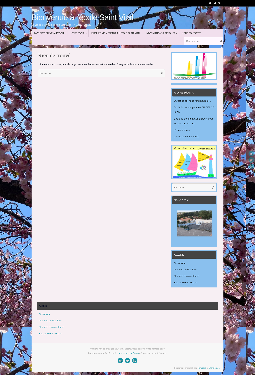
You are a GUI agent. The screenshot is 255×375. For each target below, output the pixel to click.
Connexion (180, 263)
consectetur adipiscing (128, 353)
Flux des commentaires (186, 276)
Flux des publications (185, 269)
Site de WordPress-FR (186, 282)
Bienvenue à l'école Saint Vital (82, 17)
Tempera (202, 368)
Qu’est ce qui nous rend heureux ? (192, 100)
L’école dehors (182, 130)
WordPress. (214, 368)
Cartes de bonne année (186, 136)
